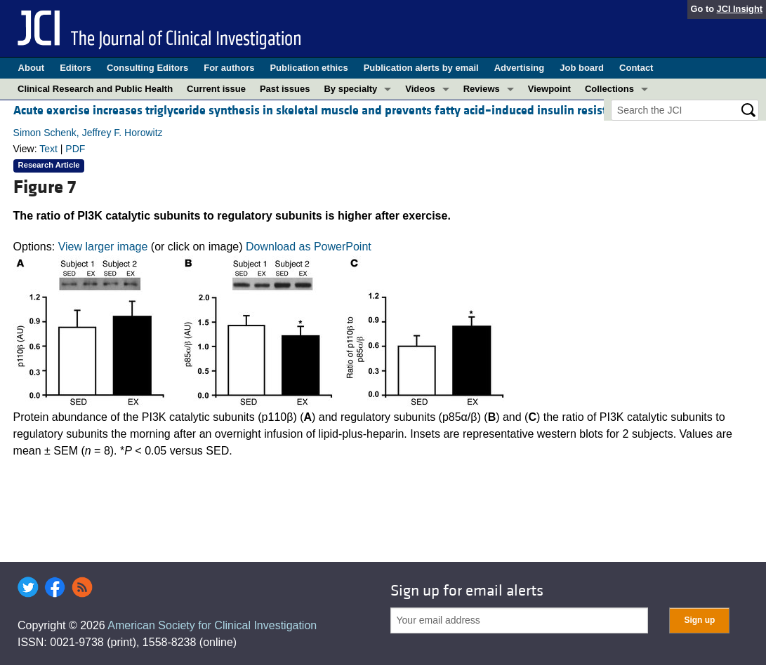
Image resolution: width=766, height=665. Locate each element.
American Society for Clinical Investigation (212, 625)
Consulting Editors (147, 67)
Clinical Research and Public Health (95, 88)
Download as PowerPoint (308, 247)
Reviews (481, 88)
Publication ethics (309, 67)
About (31, 67)
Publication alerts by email (421, 67)
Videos (420, 88)
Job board (582, 67)
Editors (75, 67)
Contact (636, 67)
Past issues (285, 88)
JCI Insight (739, 9)
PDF (75, 148)
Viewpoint (549, 88)
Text (48, 148)
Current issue (216, 88)
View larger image (103, 247)
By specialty (350, 88)
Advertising (519, 67)
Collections (609, 88)
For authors (229, 67)
